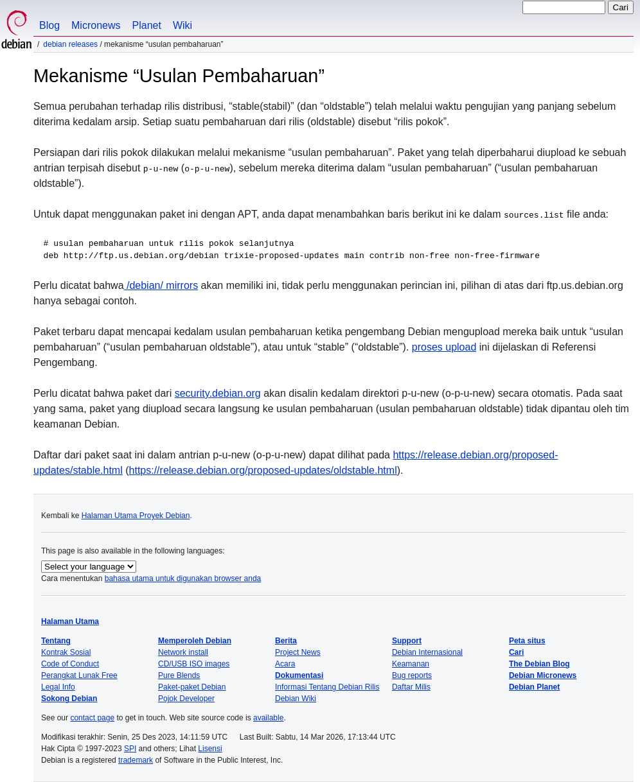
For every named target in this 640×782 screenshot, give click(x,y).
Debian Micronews (542, 675)
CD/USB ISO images (193, 663)
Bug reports (412, 675)
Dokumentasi (299, 675)
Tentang (56, 640)
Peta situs (527, 640)
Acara (285, 663)
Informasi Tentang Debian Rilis (327, 686)
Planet (146, 25)
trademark (135, 760)
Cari (516, 652)
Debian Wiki (295, 698)
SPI (130, 748)
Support (407, 640)
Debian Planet (534, 686)
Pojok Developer (186, 698)
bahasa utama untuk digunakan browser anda (183, 578)
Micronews (95, 25)
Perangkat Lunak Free (79, 675)
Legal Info (58, 686)
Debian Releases (70, 44)
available (268, 717)
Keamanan (410, 663)
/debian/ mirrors (161, 285)
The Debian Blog (539, 663)
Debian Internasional (427, 652)
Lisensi (210, 748)
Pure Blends (179, 675)
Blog (49, 25)
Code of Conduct (70, 663)
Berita (286, 640)
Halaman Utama (70, 621)
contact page (92, 717)
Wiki (182, 25)
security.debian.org (218, 393)
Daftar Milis (411, 686)
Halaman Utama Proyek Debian (136, 515)
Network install (183, 652)
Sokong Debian (69, 698)
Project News (298, 652)
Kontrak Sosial (66, 652)
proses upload (444, 347)
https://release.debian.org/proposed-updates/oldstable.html (263, 470)
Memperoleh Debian (194, 640)
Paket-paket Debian (192, 686)
